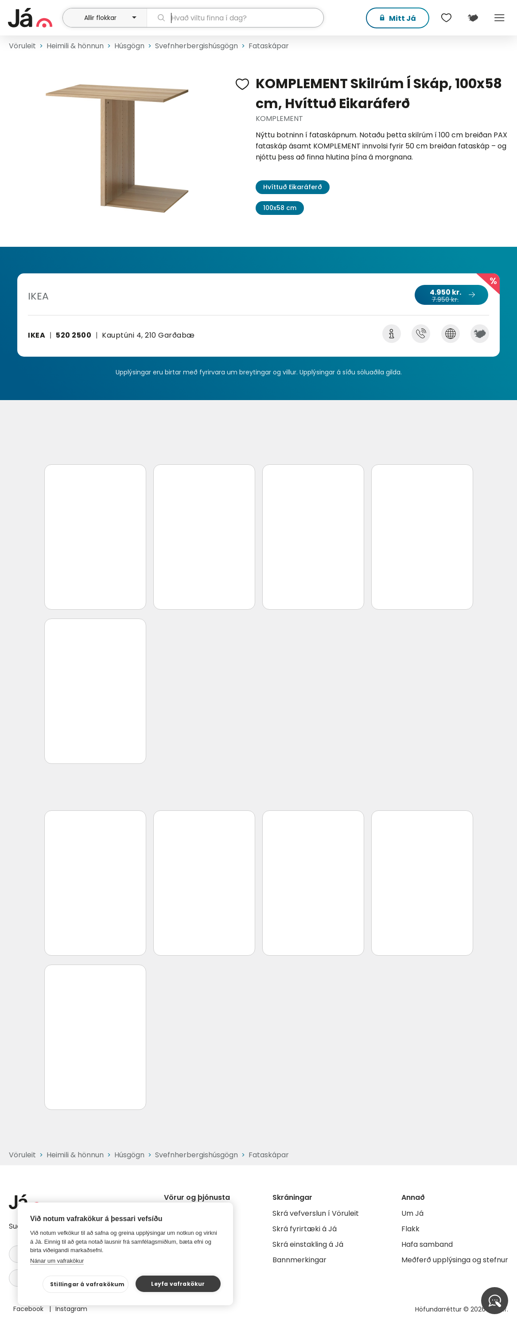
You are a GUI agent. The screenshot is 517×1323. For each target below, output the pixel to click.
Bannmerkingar (299, 1260)
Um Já (412, 1213)
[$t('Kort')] (472, 17)
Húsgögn (129, 46)
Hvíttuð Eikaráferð (292, 187)
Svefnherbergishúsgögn (196, 46)
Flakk (410, 1229)
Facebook (29, 1308)
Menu (499, 17)
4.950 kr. (451, 295)
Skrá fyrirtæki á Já (304, 1229)
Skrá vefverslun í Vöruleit (315, 1213)
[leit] (235, 17)
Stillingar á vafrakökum (87, 1284)
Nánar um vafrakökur (57, 1260)
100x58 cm (279, 207)
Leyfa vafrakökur (178, 1284)
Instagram (71, 1308)
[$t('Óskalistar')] (446, 17)
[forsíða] (34, 17)
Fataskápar (269, 46)
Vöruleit (22, 46)
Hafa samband (427, 1244)
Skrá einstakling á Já (307, 1244)
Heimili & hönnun (75, 46)
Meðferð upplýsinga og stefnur (454, 1260)
